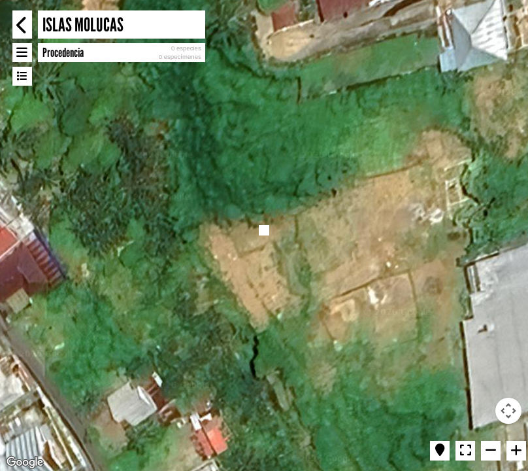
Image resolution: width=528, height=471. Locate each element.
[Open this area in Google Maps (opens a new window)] (24, 462)
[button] (264, 230)
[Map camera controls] (508, 411)
